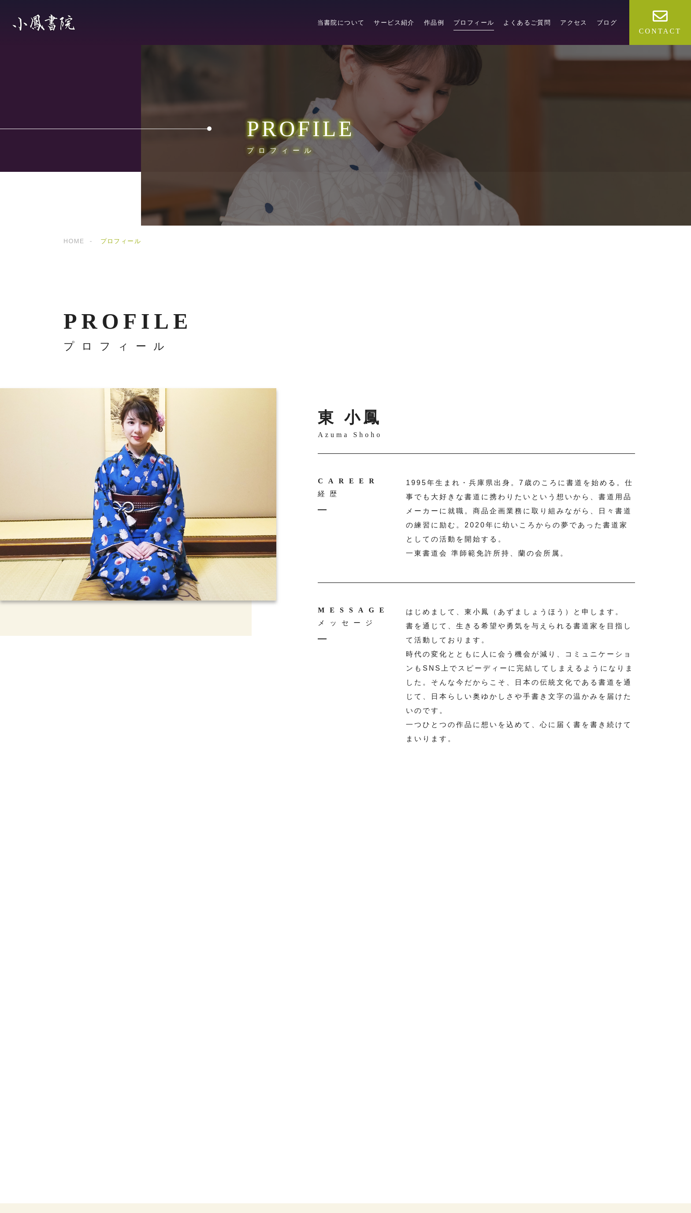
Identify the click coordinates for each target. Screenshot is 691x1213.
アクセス (573, 22)
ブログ (607, 22)
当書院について (341, 22)
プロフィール (473, 22)
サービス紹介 (394, 22)
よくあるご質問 (527, 22)
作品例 (434, 22)
